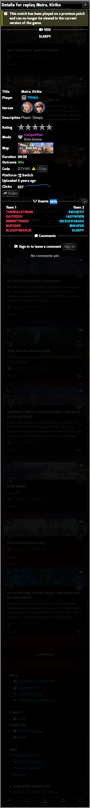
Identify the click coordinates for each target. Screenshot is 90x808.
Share (10, 193)
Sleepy (33, 97)
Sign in (69, 246)
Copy (42, 168)
